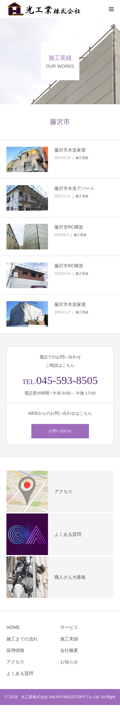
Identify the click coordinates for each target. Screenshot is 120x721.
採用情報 (15, 650)
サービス (69, 627)
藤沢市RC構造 (68, 227)
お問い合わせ (60, 431)
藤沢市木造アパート (74, 188)
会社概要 (69, 650)
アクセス (15, 661)
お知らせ (69, 661)
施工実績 (82, 158)
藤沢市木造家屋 (70, 150)
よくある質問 (19, 673)
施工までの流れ (22, 638)
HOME (13, 627)
